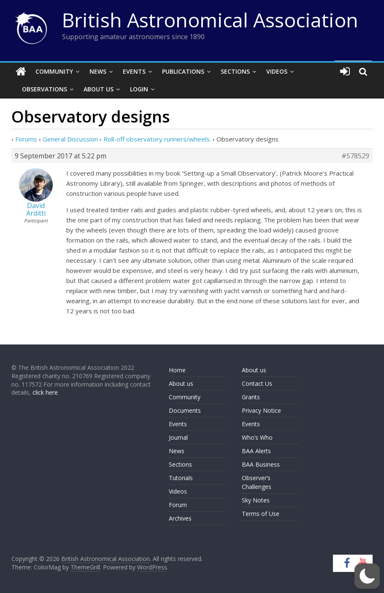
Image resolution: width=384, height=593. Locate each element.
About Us (99, 89)
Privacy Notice (261, 410)
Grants (251, 397)
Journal (178, 437)
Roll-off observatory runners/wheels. (157, 139)
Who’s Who (257, 437)
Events (134, 71)
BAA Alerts (256, 451)
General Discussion (70, 139)
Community (54, 71)
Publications (183, 71)
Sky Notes (256, 500)
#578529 (355, 156)
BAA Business (261, 464)
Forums (26, 139)
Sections (235, 71)
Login (139, 89)
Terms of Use (260, 514)
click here (45, 392)
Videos (276, 71)
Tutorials (181, 478)
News (97, 71)
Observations (44, 89)
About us (181, 383)
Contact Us (257, 383)
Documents (185, 410)
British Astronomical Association (210, 20)
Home (177, 370)
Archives (180, 518)
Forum (178, 505)
